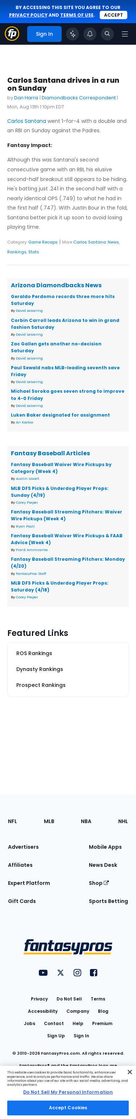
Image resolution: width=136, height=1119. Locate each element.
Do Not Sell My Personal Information (68, 1092)
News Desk (103, 865)
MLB (49, 821)
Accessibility (43, 1011)
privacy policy (28, 15)
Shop (99, 883)
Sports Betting (108, 901)
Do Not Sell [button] (69, 999)
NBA (86, 821)
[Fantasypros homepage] (12, 39)
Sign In (81, 1036)
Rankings (16, 252)
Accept (113, 15)
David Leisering (29, 310)
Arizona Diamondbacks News (56, 285)
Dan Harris (26, 97)
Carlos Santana (26, 121)
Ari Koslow (24, 422)
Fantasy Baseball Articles (50, 453)
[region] (68, 1092)
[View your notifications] (89, 33)
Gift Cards (22, 901)
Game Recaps (43, 242)
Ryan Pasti (25, 526)
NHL (123, 821)
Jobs (29, 1023)
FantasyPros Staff (31, 573)
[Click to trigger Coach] (72, 33)
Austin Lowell (27, 478)
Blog (103, 1011)
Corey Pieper (27, 502)
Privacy (39, 999)
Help (78, 1023)
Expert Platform (29, 883)
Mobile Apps (105, 847)
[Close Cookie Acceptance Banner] (130, 1072)
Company (77, 1011)
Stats (33, 252)
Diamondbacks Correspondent (79, 97)
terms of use (77, 15)
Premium (102, 1023)
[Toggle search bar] (107, 33)
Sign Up (56, 1036)
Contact (54, 1023)
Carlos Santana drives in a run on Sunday (63, 84)
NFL (12, 821)
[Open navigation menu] (124, 33)
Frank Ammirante (32, 549)
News (113, 242)
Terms (98, 999)
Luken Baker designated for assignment (60, 415)
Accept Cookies (68, 1108)
